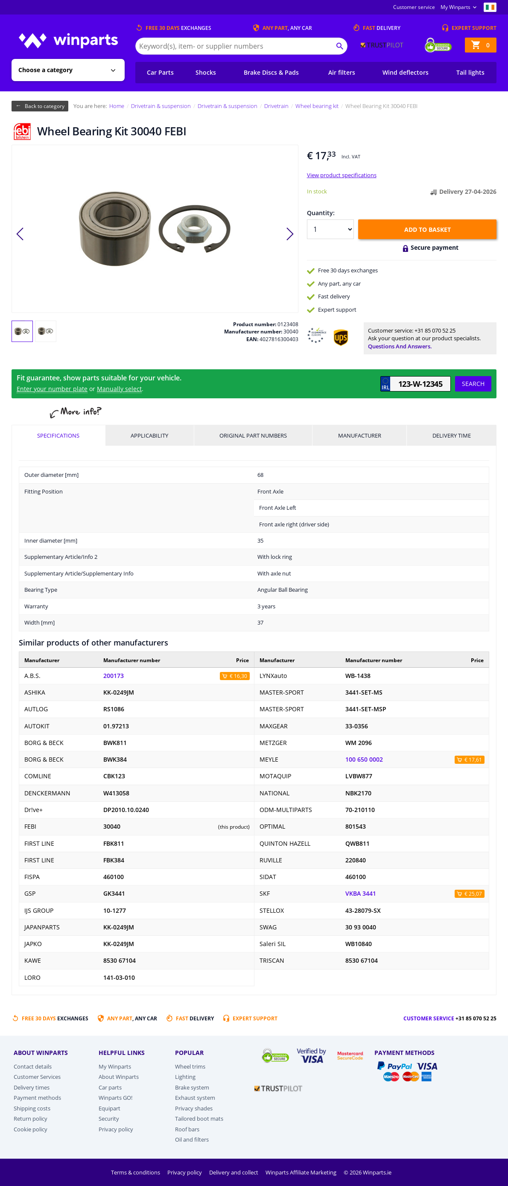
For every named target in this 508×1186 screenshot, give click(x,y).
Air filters (341, 72)
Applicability (149, 435)
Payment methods (37, 1097)
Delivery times (32, 1087)
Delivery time (451, 435)
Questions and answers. (400, 346)
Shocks (206, 72)
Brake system (192, 1087)
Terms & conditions (136, 1172)
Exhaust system (195, 1097)
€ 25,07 (473, 893)
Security (109, 1118)
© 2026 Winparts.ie (367, 1172)
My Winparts (455, 7)
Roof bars (187, 1129)
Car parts (110, 1087)
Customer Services (37, 1077)
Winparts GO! (115, 1097)
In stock (317, 191)
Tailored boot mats (199, 1118)
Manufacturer (359, 435)
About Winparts (119, 1077)
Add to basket (427, 229)
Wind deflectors (405, 72)
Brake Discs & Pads (271, 72)
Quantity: (321, 213)
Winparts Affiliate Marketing (302, 1172)
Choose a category (45, 70)
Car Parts (160, 72)
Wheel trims (190, 1066)
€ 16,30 (238, 676)
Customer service (414, 7)
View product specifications (342, 175)
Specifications (58, 435)
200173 (113, 676)
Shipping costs (32, 1108)
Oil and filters (192, 1139)
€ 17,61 (473, 759)
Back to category (44, 106)
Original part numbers (253, 435)
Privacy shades (194, 1108)
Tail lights (470, 72)
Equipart (109, 1108)
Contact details (33, 1066)
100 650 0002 (364, 759)
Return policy (30, 1118)
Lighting (185, 1077)
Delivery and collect (234, 1172)
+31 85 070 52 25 (435, 330)
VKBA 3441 (360, 893)
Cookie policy (30, 1129)
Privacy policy (116, 1129)
